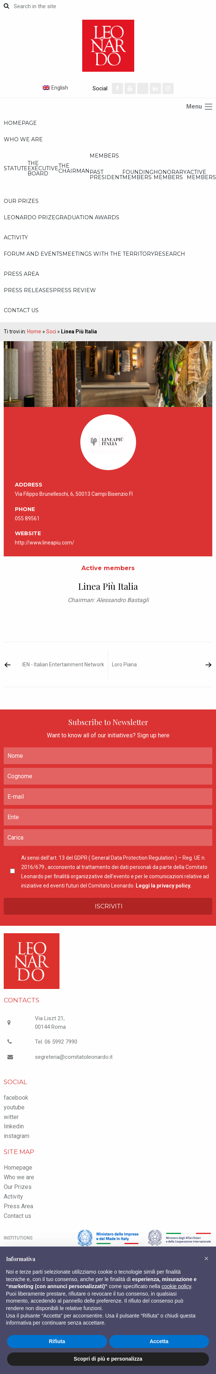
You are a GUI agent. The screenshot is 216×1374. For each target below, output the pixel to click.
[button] (206, 1258)
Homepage (20, 123)
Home (34, 331)
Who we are (23, 139)
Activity (16, 237)
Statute (16, 168)
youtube (14, 1107)
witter (11, 1117)
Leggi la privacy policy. (163, 886)
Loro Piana (124, 664)
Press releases (28, 290)
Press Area (21, 274)
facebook (16, 1097)
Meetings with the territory (108, 253)
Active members (201, 175)
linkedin (14, 1126)
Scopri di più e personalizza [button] (108, 1359)
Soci (51, 331)
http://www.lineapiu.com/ (44, 543)
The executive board (43, 168)
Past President (106, 175)
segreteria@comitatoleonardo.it (74, 1057)
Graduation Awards (87, 217)
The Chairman (74, 168)
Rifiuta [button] (57, 1341)
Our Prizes (21, 201)
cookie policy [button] (176, 1286)
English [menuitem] (59, 88)
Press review (74, 290)
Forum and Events (33, 253)
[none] (67, 87)
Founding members (138, 175)
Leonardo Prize (29, 217)
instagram (16, 1135)
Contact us (21, 310)
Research (169, 253)
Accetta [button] (158, 1341)
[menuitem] (67, 87)
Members (104, 155)
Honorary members (170, 175)
